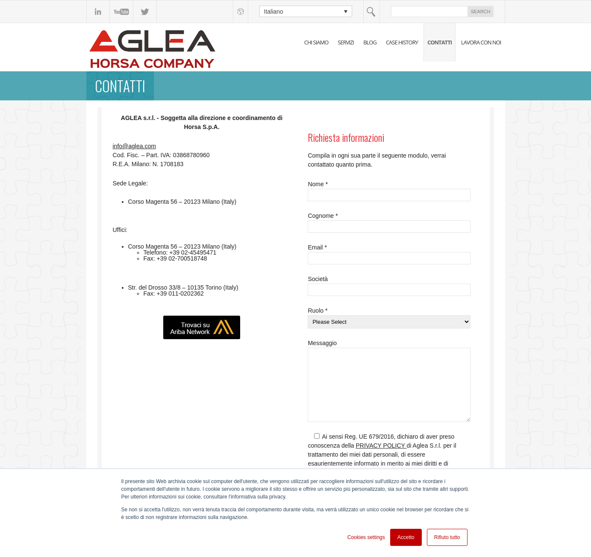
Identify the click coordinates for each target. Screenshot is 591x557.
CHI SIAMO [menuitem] (316, 42)
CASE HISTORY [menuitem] (402, 42)
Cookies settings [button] (366, 537)
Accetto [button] (406, 537)
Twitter (145, 11)
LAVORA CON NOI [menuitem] (481, 42)
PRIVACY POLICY (381, 445)
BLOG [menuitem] (369, 42)
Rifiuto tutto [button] (447, 537)
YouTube (121, 11)
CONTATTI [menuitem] (439, 42)
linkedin (98, 11)
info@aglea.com (134, 146)
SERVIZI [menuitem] (346, 42)
